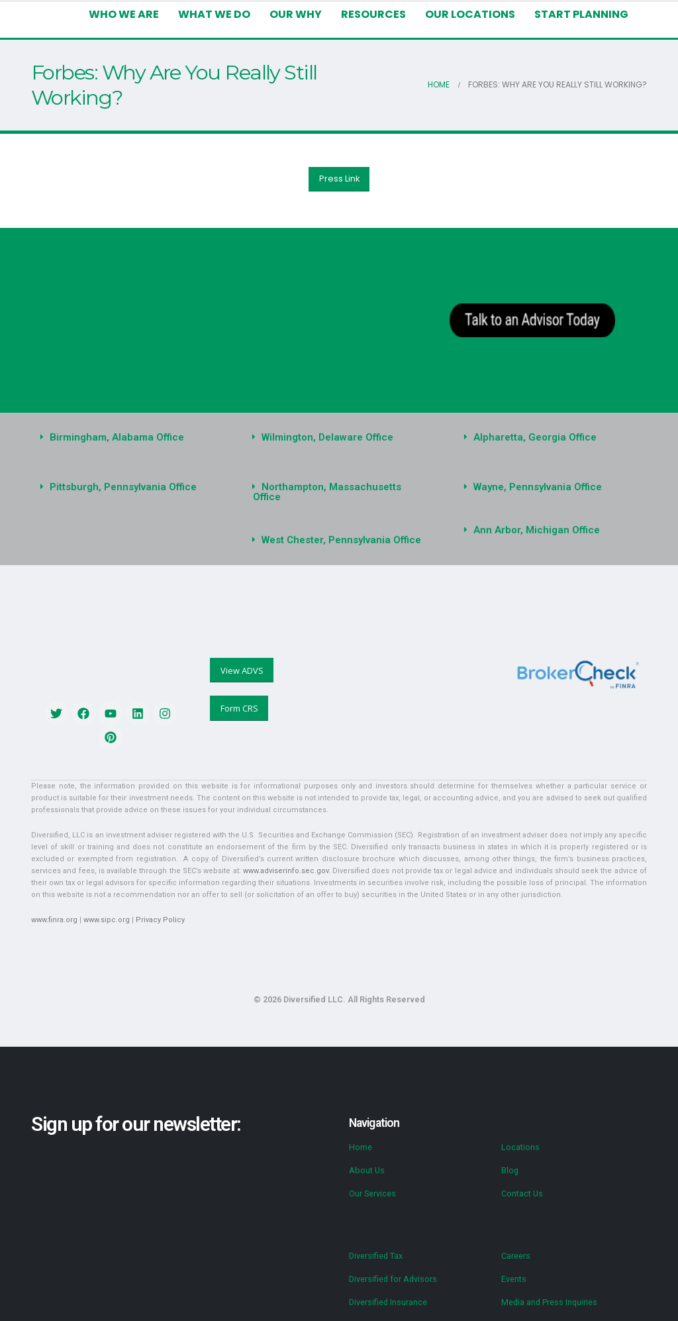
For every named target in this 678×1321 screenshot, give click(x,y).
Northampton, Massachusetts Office (342, 487)
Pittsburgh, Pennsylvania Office (119, 487)
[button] (127, 437)
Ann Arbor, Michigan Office (532, 530)
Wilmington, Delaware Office (324, 437)
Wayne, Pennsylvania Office (534, 487)
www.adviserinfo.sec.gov (147, 861)
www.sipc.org (103, 910)
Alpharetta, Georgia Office (530, 437)
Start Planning (582, 14)
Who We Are (128, 14)
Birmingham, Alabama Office (113, 437)
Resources (375, 14)
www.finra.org (53, 910)
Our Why (296, 14)
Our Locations (472, 14)
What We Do (217, 14)
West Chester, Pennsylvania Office (338, 530)
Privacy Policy (154, 910)
